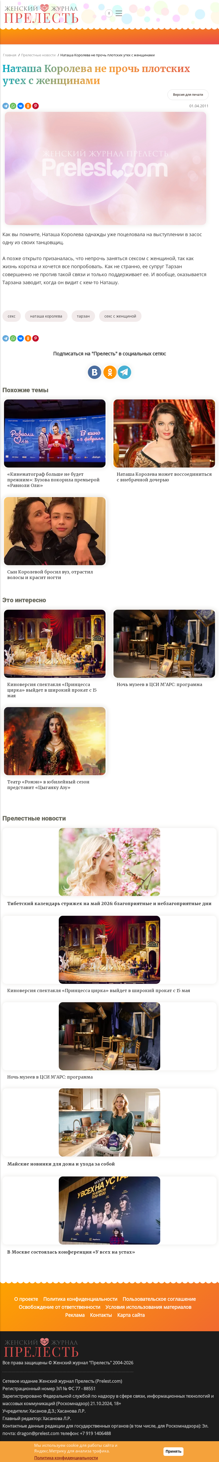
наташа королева (46, 316)
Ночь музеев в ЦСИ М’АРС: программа (159, 684)
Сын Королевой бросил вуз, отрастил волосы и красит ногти (50, 574)
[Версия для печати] (188, 94)
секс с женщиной (120, 316)
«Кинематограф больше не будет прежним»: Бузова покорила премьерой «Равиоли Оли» (53, 480)
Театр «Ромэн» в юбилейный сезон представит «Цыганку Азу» (48, 784)
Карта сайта (131, 1315)
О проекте (26, 1299)
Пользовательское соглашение (159, 1299)
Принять (173, 1451)
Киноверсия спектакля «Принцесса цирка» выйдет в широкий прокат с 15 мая (52, 690)
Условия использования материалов (148, 1307)
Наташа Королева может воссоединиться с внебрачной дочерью (164, 477)
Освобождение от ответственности (59, 1307)
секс (11, 316)
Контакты (101, 1315)
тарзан (83, 316)
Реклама (75, 1315)
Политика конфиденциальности (80, 1299)
